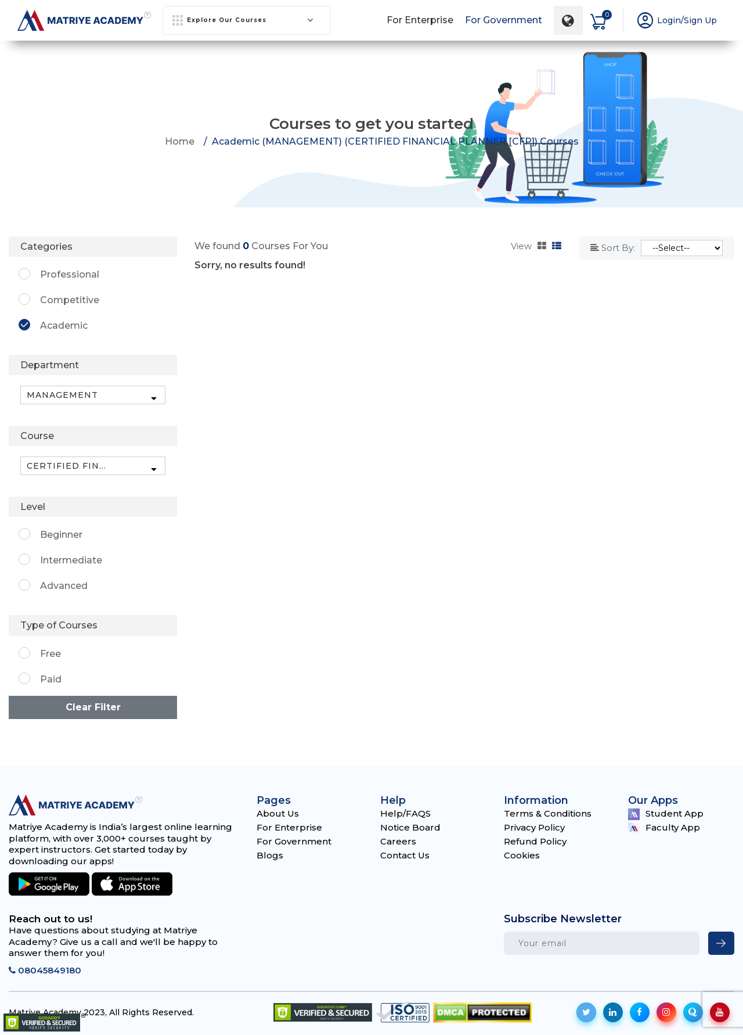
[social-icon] (586, 1012)
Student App (666, 814)
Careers (398, 841)
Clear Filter (93, 707)
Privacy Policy (534, 827)
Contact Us (405, 855)
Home (179, 141)
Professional (69, 274)
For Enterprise (420, 20)
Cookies (522, 855)
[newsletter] (721, 943)
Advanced (64, 585)
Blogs (270, 855)
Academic (64, 325)
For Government (503, 20)
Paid (51, 679)
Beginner (61, 534)
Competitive (69, 300)
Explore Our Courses (242, 20)
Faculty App (664, 828)
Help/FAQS (405, 813)
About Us (278, 813)
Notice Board (410, 827)
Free (50, 653)
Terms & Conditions (547, 813)
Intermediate (71, 560)
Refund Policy (535, 841)
